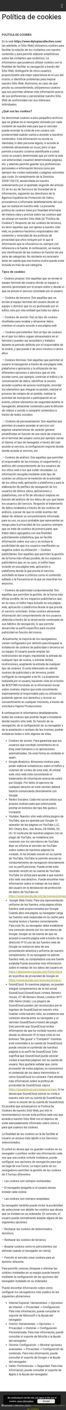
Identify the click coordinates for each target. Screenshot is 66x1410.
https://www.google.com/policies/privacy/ (35, 980)
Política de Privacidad (43, 1405)
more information (25, 1401)
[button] (62, 6)
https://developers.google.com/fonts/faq (34, 972)
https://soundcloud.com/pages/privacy (33, 1089)
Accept (46, 1401)
